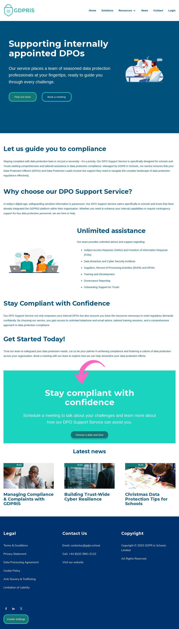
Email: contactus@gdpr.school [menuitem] (81, 545)
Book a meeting (57, 96)
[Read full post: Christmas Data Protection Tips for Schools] (150, 485)
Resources (125, 10)
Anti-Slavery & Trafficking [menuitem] (19, 579)
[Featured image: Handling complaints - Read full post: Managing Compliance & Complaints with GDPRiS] (28, 485)
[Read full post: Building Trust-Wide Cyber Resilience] (89, 483)
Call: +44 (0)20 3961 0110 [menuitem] (79, 554)
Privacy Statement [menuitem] (14, 554)
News (144, 10)
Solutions (107, 10)
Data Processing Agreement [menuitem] (21, 562)
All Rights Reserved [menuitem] (133, 559)
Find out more (23, 96)
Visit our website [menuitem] (72, 562)
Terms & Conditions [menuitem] (15, 545)
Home (92, 10)
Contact (158, 10)
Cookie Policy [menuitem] (11, 571)
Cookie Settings (16, 619)
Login (172, 10)
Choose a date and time (89, 434)
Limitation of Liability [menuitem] (16, 587)
